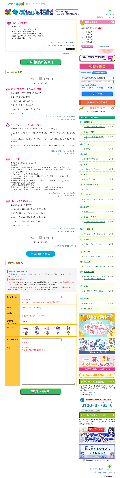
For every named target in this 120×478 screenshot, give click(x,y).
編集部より (88, 122)
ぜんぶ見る (88, 309)
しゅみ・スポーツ (90, 217)
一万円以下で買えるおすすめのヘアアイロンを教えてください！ (94, 279)
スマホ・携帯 (89, 132)
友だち (86, 144)
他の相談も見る (41, 254)
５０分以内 (88, 39)
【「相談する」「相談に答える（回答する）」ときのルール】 (28, 274)
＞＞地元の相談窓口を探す (90, 411)
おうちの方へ (110, 472)
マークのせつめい (109, 17)
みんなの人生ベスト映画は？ (94, 127)
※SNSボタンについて (69, 53)
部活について (89, 212)
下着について (89, 189)
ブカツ (86, 207)
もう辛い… (88, 149)
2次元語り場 (88, 229)
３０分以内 (88, 37)
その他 (86, 298)
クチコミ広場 (89, 272)
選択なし (39, 308)
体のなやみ (88, 194)
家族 (85, 164)
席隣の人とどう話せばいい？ (94, 266)
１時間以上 (88, 42)
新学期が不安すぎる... (92, 159)
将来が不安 (88, 303)
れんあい (87, 239)
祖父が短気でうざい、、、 (94, 169)
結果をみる (106, 46)
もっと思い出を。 (90, 179)
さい (36, 313)
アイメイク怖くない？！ (93, 256)
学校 (85, 154)
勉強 (85, 174)
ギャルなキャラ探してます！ (94, 234)
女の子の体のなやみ (91, 184)
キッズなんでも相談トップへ (63, 246)
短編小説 (87, 286)
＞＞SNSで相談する (88, 392)
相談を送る (96, 66)
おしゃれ (87, 252)
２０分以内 (88, 34)
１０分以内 (88, 32)
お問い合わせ (97, 472)
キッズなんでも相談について (97, 58)
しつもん (87, 262)
